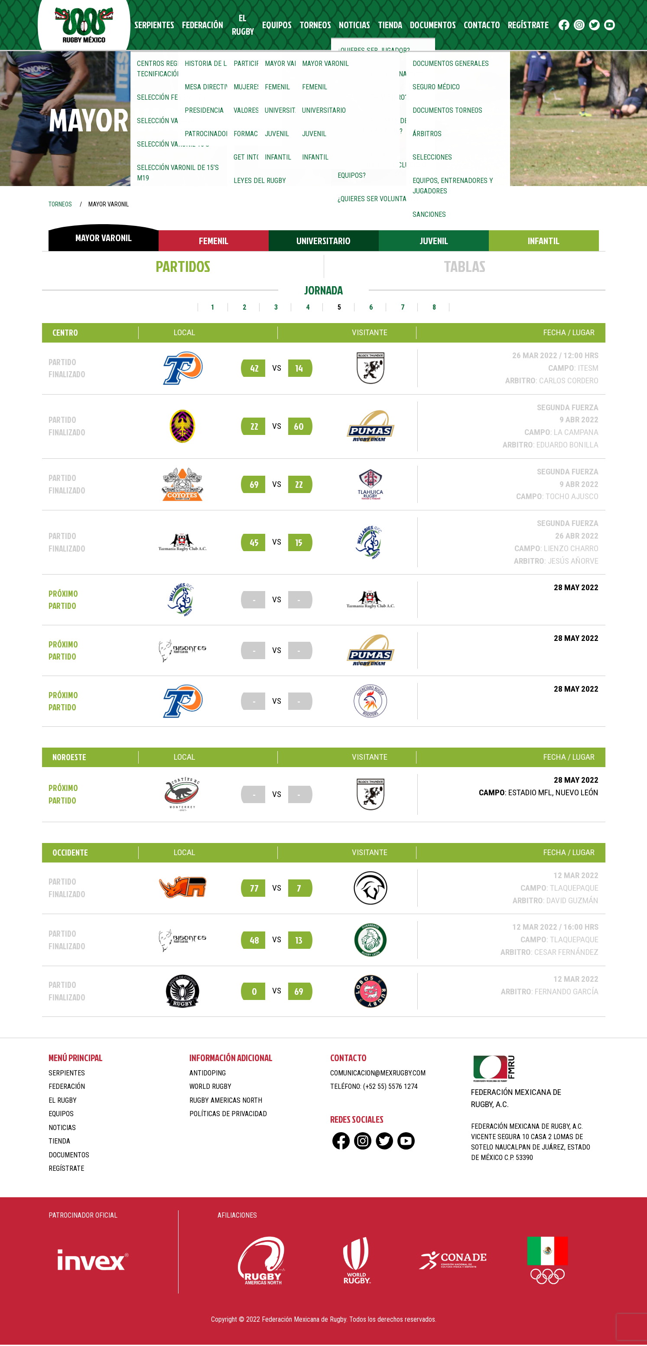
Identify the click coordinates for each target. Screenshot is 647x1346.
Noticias (346, 25)
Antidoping (207, 1074)
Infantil (543, 241)
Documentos (417, 25)
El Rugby (242, 25)
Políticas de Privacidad (228, 1115)
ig (556, 25)
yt (587, 25)
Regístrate (502, 25)
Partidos (183, 267)
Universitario (323, 241)
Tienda (378, 25)
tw (571, 25)
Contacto (461, 25)
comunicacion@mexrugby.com (378, 1074)
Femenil (213, 241)
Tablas (464, 267)
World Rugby (210, 1088)
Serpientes (159, 25)
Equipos (277, 25)
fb (541, 25)
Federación (203, 25)
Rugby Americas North (225, 1101)
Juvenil (433, 241)
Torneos (311, 25)
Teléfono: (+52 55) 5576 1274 (374, 1088)
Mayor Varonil (103, 238)
